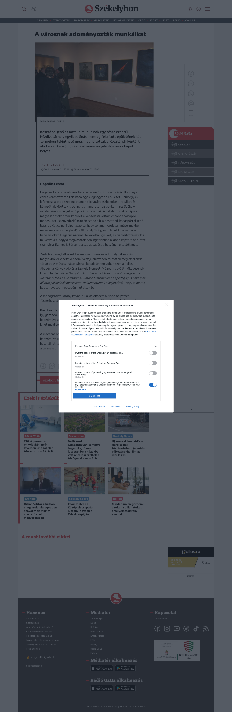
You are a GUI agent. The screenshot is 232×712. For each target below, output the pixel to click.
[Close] (167, 306)
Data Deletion (99, 406)
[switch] (153, 353)
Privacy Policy (132, 406)
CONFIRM (94, 396)
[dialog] (116, 356)
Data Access (116, 406)
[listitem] (116, 346)
